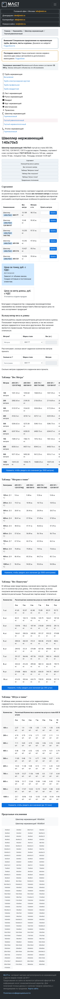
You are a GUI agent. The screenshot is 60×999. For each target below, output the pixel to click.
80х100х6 (19, 881)
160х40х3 (41, 916)
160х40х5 (7, 919)
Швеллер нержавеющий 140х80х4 (30, 824)
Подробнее (20, 59)
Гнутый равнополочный (14, 120)
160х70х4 (30, 926)
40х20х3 (18, 836)
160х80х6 (41, 929)
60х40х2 (18, 858)
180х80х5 (19, 942)
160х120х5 (30, 932)
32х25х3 (18, 833)
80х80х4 (41, 878)
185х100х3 (30, 945)
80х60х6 (18, 878)
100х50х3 (41, 884)
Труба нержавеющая (13, 74)
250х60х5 (19, 958)
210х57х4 (19, 955)
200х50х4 (7, 948)
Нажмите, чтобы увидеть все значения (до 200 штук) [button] (30, 688)
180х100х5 (42, 942)
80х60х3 (41, 874)
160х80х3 (7, 929)
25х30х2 (18, 830)
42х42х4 (41, 839)
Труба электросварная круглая (17, 81)
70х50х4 (30, 868)
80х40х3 (18, 874)
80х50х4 (30, 874)
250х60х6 (30, 958)
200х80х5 (30, 948)
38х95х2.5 (42, 833)
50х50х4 (30, 852)
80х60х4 (7, 878)
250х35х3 (30, 955)
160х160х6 (7, 935)
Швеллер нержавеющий (15, 114)
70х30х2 (41, 865)
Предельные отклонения (30, 180)
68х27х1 (30, 865)
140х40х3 (19, 910)
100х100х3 (7, 894)
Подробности (9, 46)
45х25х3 (18, 842)
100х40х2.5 (19, 884)
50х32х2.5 (30, 846)
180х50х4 (30, 938)
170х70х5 (30, 935)
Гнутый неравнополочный (15, 124)
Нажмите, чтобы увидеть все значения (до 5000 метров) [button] (30, 470)
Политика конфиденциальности (17, 993)
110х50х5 (7, 900)
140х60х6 (7, 913)
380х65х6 (30, 964)
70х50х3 (18, 868)
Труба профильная (12, 85)
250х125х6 (42, 958)
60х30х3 (18, 855)
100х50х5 (19, 887)
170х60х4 (19, 935)
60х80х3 (30, 862)
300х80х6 (41, 961)
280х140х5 (30, 961)
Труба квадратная (11, 89)
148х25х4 (19, 916)
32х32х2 (30, 833)
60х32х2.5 (30, 855)
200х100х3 (7, 951)
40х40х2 (7, 839)
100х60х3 (41, 887)
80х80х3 (30, 878)
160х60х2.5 (19, 923)
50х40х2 (41, 846)
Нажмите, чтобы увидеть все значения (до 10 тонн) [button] (30, 805)
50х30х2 (7, 846)
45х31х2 (30, 842)
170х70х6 (41, 935)
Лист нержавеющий (13, 93)
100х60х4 (7, 891)
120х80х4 (30, 906)
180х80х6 (30, 942)
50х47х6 (41, 849)
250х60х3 (41, 955)
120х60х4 (30, 903)
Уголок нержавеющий (14, 129)
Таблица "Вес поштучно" (30, 173)
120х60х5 (41, 903)
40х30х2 (30, 836)
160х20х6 (41, 932)
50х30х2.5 (19, 846)
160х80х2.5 (41, 926)
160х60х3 (30, 923)
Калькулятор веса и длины (30, 164)
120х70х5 (19, 906)
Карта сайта (33, 989)
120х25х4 (30, 900)
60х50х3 (41, 858)
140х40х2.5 (7, 910)
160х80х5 (30, 929)
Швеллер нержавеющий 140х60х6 (30, 819)
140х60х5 (41, 910)
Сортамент (30, 160)
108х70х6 (19, 897)
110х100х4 (19, 900)
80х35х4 (41, 871)
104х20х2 (41, 894)
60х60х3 (7, 862)
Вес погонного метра (30, 167)
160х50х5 (41, 919)
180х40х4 (19, 938)
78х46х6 (7, 871)
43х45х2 (7, 842)
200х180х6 (30, 951)
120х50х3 (41, 900)
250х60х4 (7, 958)
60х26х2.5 (42, 852)
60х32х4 (7, 858)
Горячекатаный (10, 116)
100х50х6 (30, 887)
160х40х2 (30, 916)
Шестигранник (11, 107)
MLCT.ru (6, 975)
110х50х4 (41, 897)
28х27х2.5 (30, 830)
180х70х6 (41, 938)
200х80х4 (19, 948)
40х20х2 (7, 836)
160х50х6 (7, 923)
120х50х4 (7, 903)
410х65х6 (7, 967)
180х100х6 (7, 945)
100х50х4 (7, 887)
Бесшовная (8, 77)
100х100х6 (19, 894)
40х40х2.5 (19, 839)
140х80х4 (30, 913)
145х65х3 (7, 916)
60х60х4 (18, 862)
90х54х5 (41, 881)
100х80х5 (41, 891)
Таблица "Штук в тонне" (30, 177)
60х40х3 (30, 858)
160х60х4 (41, 923)
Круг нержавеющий (13, 103)
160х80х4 (19, 929)
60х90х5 (41, 862)
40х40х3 (30, 839)
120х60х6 (7, 906)
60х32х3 (41, 855)
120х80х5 (41, 906)
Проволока (9, 110)
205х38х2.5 (41, 951)
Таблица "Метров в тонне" (30, 170)
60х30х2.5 (7, 855)
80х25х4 (18, 871)
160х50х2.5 (19, 919)
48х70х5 (41, 842)
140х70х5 (19, 913)
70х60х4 (41, 868)
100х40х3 (30, 884)
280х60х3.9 (19, 961)
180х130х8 (19, 945)
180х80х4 (7, 942)
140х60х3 (30, 910)
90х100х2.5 (7, 884)
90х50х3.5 (30, 881)
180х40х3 (7, 938)
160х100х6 (19, 932)
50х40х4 (30, 849)
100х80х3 (19, 891)
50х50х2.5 (7, 852)
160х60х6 (19, 926)
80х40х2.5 (7, 874)
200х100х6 (19, 951)
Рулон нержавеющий (14, 97)
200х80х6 (41, 948)
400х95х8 (41, 964)
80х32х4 (30, 871)
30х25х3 (41, 830)
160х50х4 (30, 919)
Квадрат (8, 100)
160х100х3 (7, 932)
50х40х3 (18, 849)
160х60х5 (7, 926)
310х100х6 (19, 964)
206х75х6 (7, 955)
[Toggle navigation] (55, 4)
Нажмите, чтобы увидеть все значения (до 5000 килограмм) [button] (30, 572)
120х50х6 (19, 903)
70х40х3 (7, 868)
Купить (53, 213)
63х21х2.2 (7, 865)
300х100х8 (7, 964)
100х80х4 (30, 891)
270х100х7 (7, 961)
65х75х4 (18, 865)
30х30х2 (7, 833)
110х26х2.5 (30, 897)
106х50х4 (7, 897)
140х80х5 (41, 913)
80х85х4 (7, 881)
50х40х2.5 (7, 849)
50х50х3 (18, 852)
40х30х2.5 (42, 836)
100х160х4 (30, 894)
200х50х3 (41, 945)
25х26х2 (7, 830)
